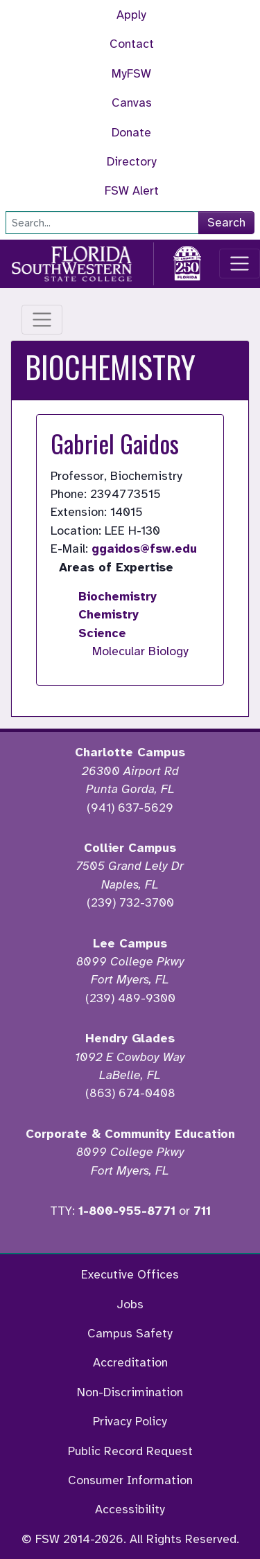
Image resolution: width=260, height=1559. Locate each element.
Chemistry (108, 614)
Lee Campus (130, 943)
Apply (131, 14)
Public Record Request (130, 1451)
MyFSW (131, 73)
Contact (132, 43)
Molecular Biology (140, 651)
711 (202, 1210)
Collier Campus (130, 847)
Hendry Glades (130, 1038)
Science (102, 633)
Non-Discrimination (130, 1392)
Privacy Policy (130, 1421)
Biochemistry (117, 596)
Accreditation (130, 1362)
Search (226, 222)
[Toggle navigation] (239, 263)
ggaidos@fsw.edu (144, 548)
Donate (131, 132)
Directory (132, 161)
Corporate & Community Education (130, 1133)
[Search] (102, 222)
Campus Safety (130, 1333)
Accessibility (130, 1509)
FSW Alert (132, 190)
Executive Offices (130, 1274)
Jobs (130, 1304)
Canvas (132, 102)
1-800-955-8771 (126, 1210)
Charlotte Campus (130, 752)
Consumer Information (130, 1480)
